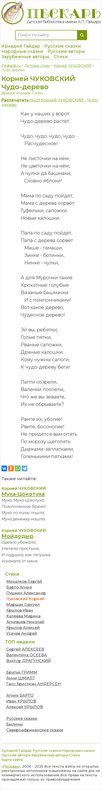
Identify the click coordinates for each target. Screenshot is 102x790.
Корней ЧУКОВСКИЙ (72, 65)
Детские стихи (37, 65)
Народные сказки (22, 51)
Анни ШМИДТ (20, 678)
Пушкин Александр (26, 593)
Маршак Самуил (23, 604)
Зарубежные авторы (25, 56)
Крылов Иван (19, 610)
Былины (14, 724)
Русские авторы (66, 51)
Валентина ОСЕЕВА (26, 655)
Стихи (61, 56)
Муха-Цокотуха (23, 494)
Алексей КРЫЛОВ (24, 707)
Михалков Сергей (24, 581)
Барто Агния (19, 587)
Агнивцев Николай (25, 622)
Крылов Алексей (23, 627)
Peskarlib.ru (11, 65)
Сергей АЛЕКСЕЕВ (25, 649)
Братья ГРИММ (21, 672)
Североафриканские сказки (34, 730)
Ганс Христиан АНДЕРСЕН (33, 684)
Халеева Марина (23, 616)
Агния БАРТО (20, 695)
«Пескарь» (10, 766)
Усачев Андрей (21, 633)
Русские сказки (62, 46)
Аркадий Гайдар (20, 46)
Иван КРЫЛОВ (21, 701)
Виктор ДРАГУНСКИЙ (28, 661)
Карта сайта (12, 760)
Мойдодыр (17, 536)
